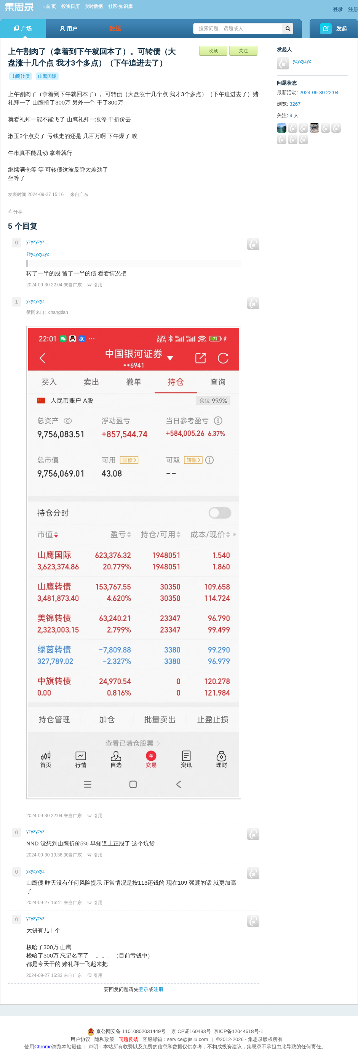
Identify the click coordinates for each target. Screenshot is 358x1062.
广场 (23, 32)
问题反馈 (128, 1039)
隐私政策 (104, 1039)
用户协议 (80, 1039)
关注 (243, 50)
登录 (338, 9)
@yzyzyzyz (37, 254)
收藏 (213, 50)
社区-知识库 (120, 6)
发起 (341, 29)
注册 (353, 9)
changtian (58, 312)
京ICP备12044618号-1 (238, 1031)
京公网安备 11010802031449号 (127, 1031)
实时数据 (94, 6)
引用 (95, 285)
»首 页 (49, 6)
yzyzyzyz (35, 241)
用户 (68, 29)
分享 (15, 211)
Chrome (43, 1046)
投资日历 (70, 6)
